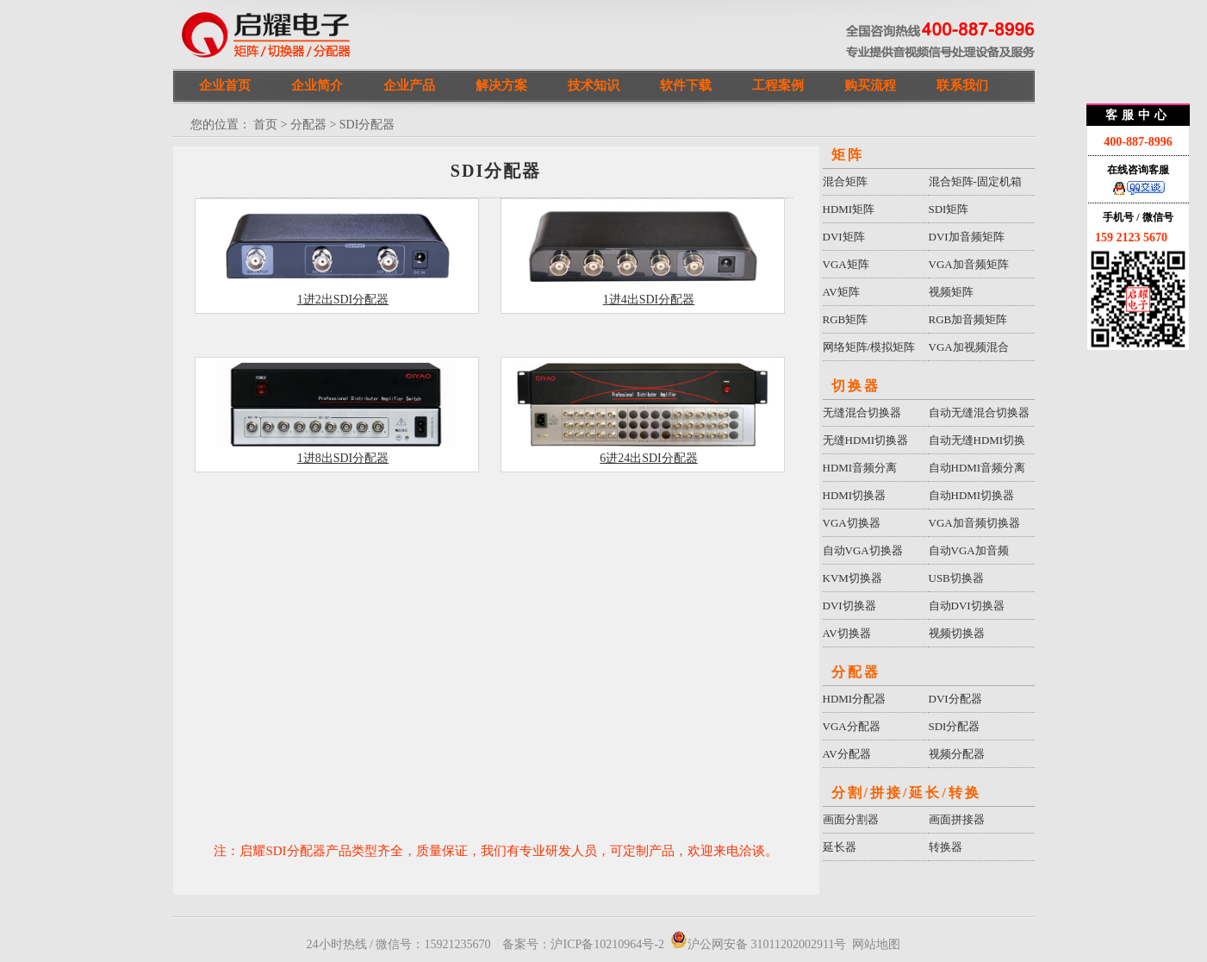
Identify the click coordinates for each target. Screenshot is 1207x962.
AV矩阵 (841, 291)
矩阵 (847, 154)
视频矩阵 (951, 291)
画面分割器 (851, 819)
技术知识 (593, 85)
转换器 (945, 846)
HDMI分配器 (855, 698)
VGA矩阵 (846, 264)
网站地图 (876, 944)
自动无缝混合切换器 (979, 412)
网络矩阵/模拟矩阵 (869, 346)
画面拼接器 (957, 819)
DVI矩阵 (844, 236)
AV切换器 (847, 633)
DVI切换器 (849, 605)
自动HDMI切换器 (972, 495)
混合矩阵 (845, 181)
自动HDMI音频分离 (977, 467)
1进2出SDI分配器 (343, 299)
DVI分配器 (955, 698)
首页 (265, 124)
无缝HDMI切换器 (866, 440)
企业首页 (225, 85)
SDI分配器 (954, 726)
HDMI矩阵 (849, 209)
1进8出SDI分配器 (343, 458)
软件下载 (686, 85)
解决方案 (501, 85)
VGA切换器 (851, 522)
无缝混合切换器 (862, 412)
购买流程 (870, 85)
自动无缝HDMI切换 (977, 440)
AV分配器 (847, 753)
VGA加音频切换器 (974, 522)
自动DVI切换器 (967, 605)
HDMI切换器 (855, 495)
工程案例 (778, 85)
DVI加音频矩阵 (967, 236)
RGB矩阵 (845, 319)
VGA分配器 (851, 726)
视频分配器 (957, 753)
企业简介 (317, 85)
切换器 (855, 385)
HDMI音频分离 (860, 467)
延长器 (839, 846)
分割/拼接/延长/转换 (906, 792)
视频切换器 (957, 633)
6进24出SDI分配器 (649, 458)
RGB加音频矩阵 (968, 319)
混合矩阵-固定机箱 (975, 181)
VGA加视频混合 (969, 346)
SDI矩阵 (949, 209)
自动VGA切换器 (863, 550)
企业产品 (409, 85)
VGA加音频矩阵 (969, 264)
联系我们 (962, 85)
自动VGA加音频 (969, 550)
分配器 (308, 124)
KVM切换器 (852, 578)
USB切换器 (956, 578)
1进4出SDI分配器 (649, 299)
